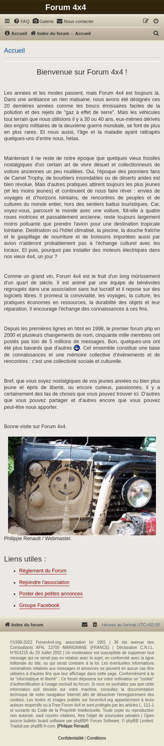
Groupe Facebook (39, 605)
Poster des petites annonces (51, 594)
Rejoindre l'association (44, 582)
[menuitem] (21, 21)
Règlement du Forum (42, 571)
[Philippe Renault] (73, 726)
